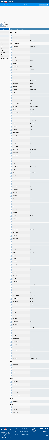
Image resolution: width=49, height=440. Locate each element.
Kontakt (8, 435)
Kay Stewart (15, 332)
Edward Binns (15, 212)
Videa (1, 48)
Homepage (33, 428)
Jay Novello (15, 309)
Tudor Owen (15, 175)
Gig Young (14, 198)
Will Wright (15, 195)
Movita (14, 172)
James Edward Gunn (16, 395)
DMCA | (5, 435)
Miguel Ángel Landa (16, 57)
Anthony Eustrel (15, 155)
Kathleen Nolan (15, 66)
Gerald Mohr (15, 304)
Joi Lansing (15, 89)
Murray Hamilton (15, 246)
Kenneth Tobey (15, 189)
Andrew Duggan (15, 229)
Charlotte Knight (16, 112)
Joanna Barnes (15, 69)
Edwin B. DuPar (15, 412)
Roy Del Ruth (15, 369)
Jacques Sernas (15, 46)
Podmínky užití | (3, 434)
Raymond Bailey (15, 54)
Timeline (31, 4)
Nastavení (33, 431)
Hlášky (2, 38)
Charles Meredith (16, 295)
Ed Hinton (14, 258)
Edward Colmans (15, 143)
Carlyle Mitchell (15, 301)
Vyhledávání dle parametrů (24, 434)
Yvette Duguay (15, 232)
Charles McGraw (15, 289)
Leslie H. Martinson (16, 367)
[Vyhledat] (47, 4)
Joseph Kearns (15, 266)
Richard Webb (15, 347)
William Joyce (15, 264)
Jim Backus (15, 77)
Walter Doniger (15, 364)
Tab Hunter (15, 160)
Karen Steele (15, 329)
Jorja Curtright (15, 146)
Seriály (2, 4)
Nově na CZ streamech (24, 431)
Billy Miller (15, 169)
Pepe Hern (14, 255)
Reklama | (2, 435)
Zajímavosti (2, 42)
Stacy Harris (15, 86)
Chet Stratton (15, 186)
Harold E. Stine (15, 406)
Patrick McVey (15, 292)
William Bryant (15, 218)
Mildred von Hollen (16, 338)
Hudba (19, 4)
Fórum (8, 4)
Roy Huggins (15, 384)
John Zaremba (15, 355)
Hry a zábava (12, 4)
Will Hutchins (15, 37)
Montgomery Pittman (16, 92)
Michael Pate (15, 180)
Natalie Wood (15, 352)
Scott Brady (15, 135)
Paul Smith (15, 126)
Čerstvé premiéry (23, 430)
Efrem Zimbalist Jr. (16, 74)
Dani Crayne (15, 52)
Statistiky (2, 54)
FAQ (10, 435)
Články (5, 4)
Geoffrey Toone (15, 192)
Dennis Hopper (15, 72)
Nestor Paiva (15, 178)
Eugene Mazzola (15, 166)
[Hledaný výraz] (43, 5)
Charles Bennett (16, 389)
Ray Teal (14, 335)
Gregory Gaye (15, 243)
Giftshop (33, 429)
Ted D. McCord (15, 409)
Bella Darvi (15, 226)
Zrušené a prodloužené (24, 432)
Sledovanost (3, 52)
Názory (2, 46)
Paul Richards (15, 321)
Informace (2, 31)
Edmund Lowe (15, 275)
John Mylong (15, 307)
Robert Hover (15, 123)
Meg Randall (15, 315)
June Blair (14, 215)
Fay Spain (14, 80)
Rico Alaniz (15, 129)
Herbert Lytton (15, 281)
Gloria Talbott (15, 83)
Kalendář (23, 4)
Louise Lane (15, 269)
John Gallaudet (15, 241)
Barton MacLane (15, 60)
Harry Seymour (15, 117)
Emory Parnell (15, 106)
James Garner (15, 40)
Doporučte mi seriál (23, 428)
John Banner (15, 209)
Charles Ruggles (16, 49)
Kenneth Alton (15, 203)
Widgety (2, 56)
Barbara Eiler (15, 235)
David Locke (15, 163)
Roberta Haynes (15, 158)
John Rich (14, 375)
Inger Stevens (15, 183)
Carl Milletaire (15, 63)
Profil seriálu (6, 26)
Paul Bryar (14, 137)
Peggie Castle (15, 221)
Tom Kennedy (15, 109)
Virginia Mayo (15, 286)
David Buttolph (15, 401)
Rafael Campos (15, 140)
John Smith (15, 327)
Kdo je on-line (34, 430)
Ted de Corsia (15, 152)
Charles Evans (15, 238)
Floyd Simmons (15, 324)
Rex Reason (15, 34)
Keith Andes (15, 206)
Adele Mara (15, 284)
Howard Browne (15, 381)
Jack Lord (14, 272)
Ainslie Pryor (15, 312)
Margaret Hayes (15, 249)
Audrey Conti (15, 223)
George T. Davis (15, 149)
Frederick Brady (15, 387)
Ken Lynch (14, 278)
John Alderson (15, 201)
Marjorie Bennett (16, 115)
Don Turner (15, 94)
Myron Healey (15, 252)
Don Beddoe (15, 97)
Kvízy (17, 4)
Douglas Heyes (15, 372)
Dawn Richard (15, 318)
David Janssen (15, 261)
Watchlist (27, 4)
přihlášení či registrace (44, 2)
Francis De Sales (16, 103)
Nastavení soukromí (9, 434)
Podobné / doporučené (4, 58)
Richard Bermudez (16, 132)
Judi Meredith (15, 298)
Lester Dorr (15, 120)
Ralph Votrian (15, 341)
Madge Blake (15, 358)
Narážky (2, 40)
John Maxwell (15, 100)
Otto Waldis (15, 344)
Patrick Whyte (15, 350)
